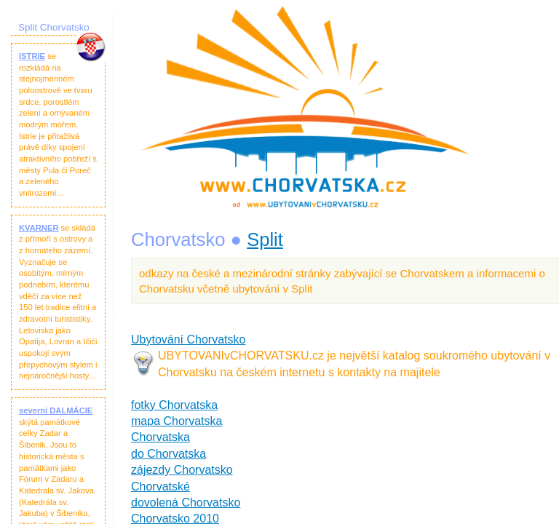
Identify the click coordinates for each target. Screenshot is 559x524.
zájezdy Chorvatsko (182, 470)
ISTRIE (32, 56)
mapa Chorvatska (176, 421)
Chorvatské (160, 486)
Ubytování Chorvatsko (188, 339)
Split (265, 239)
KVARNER (39, 227)
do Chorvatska (168, 454)
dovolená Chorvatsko (185, 502)
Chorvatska (160, 437)
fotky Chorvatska (174, 405)
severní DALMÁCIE (55, 410)
